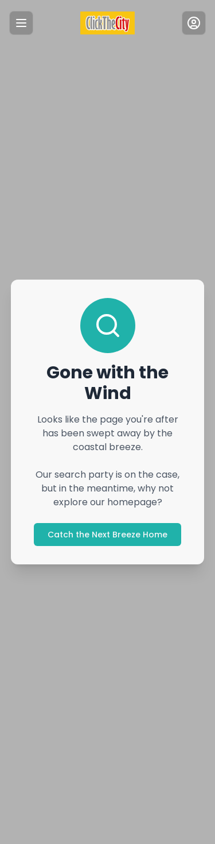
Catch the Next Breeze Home (107, 534)
